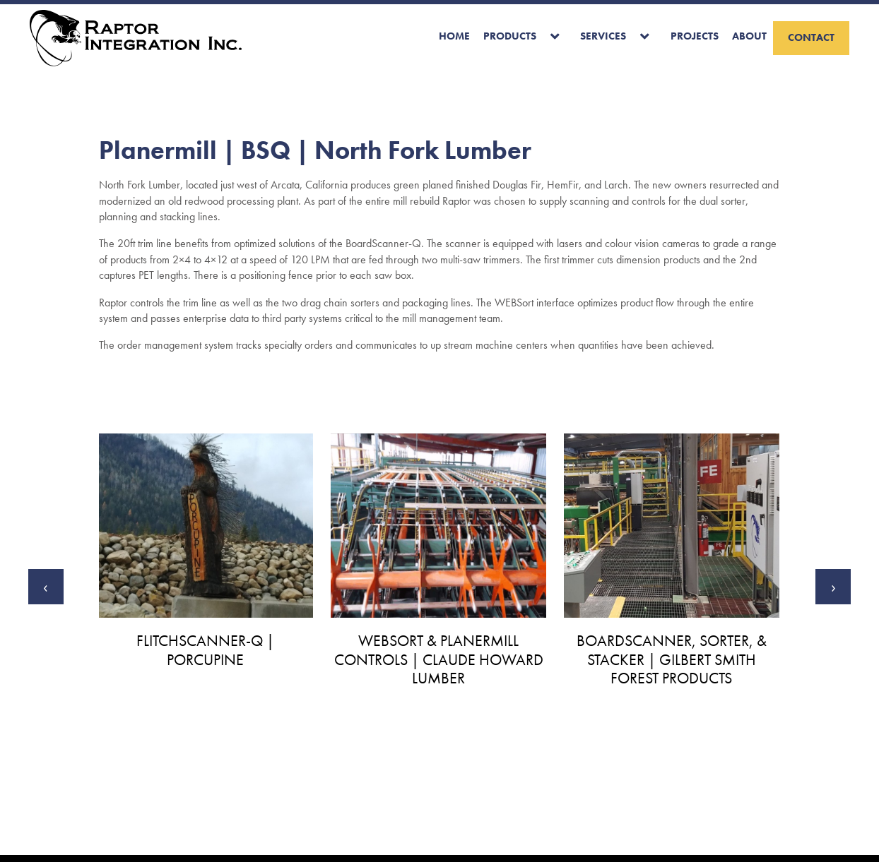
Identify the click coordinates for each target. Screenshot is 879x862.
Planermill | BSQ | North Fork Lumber (315, 150)
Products (509, 36)
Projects (695, 36)
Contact (811, 37)
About (749, 36)
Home (454, 36)
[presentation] (46, 586)
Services (603, 36)
